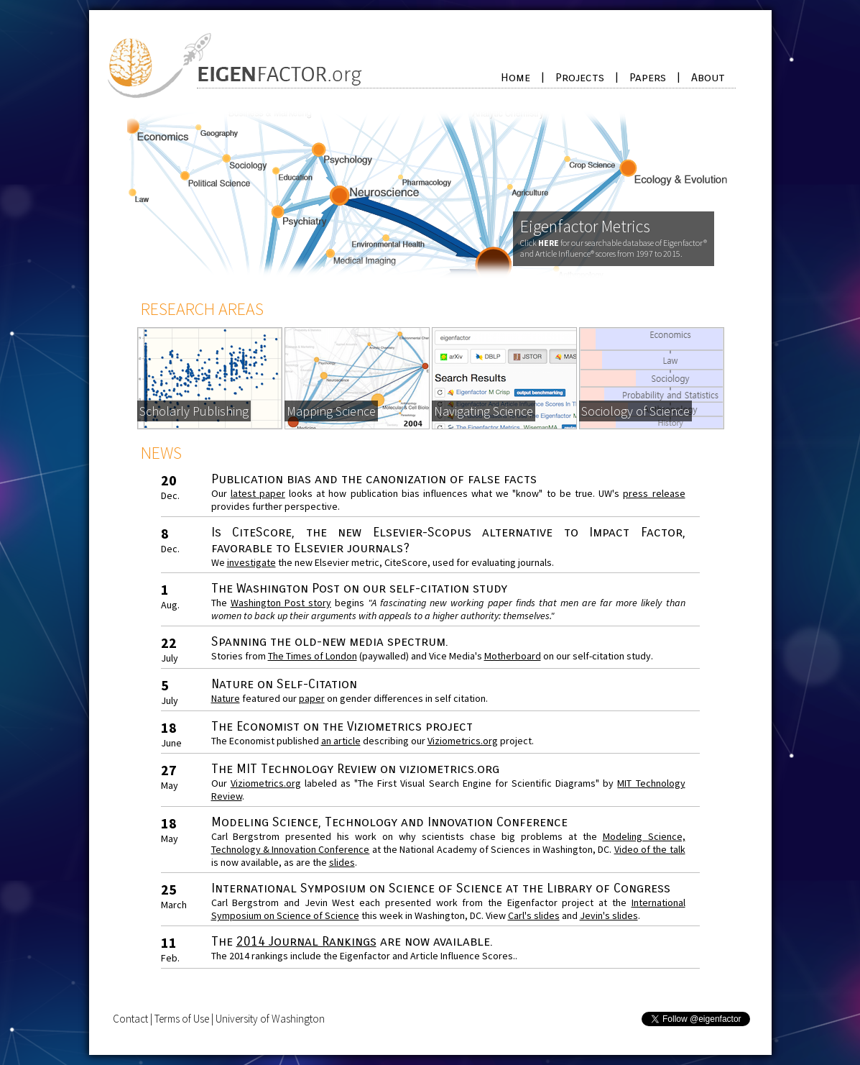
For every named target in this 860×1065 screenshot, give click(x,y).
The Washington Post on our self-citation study (359, 588)
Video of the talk (649, 849)
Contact (130, 1018)
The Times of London (312, 655)
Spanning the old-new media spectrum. (329, 641)
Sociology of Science (635, 411)
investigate (251, 562)
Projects (579, 77)
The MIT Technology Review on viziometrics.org (355, 769)
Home (515, 77)
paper (312, 698)
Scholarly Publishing (194, 411)
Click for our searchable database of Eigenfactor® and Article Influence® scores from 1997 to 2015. (613, 248)
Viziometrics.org (462, 740)
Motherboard (512, 655)
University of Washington (270, 1018)
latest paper (258, 493)
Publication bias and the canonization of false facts (374, 479)
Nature (225, 698)
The (223, 941)
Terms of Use (181, 1018)
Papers (647, 77)
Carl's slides (534, 915)
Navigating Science (483, 411)
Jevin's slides (609, 915)
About (708, 77)
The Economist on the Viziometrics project (342, 726)
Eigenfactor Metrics (585, 226)
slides (342, 862)
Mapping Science (331, 411)
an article (341, 740)
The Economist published (266, 740)
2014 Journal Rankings (306, 941)
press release (654, 493)
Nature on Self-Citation (284, 684)
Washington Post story (281, 602)
